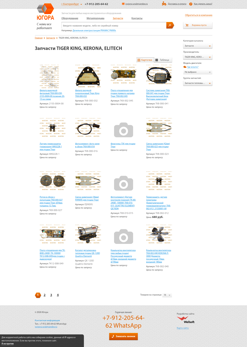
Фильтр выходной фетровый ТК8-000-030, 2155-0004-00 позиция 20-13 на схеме (52, 94)
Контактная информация (47, 320)
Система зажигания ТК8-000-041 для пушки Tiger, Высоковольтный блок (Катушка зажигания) (158, 94)
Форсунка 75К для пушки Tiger (123, 145)
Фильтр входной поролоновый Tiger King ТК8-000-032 (87, 93)
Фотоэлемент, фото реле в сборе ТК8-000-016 (87, 145)
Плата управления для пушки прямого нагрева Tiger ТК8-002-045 (123, 93)
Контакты (136, 18)
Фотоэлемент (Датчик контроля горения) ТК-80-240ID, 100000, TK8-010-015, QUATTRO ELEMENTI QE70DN (123, 203)
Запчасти (118, 18)
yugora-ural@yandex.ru (135, 4)
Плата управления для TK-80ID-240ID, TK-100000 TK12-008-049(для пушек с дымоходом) (52, 254)
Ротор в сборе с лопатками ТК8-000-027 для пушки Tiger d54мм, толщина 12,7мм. (51, 201)
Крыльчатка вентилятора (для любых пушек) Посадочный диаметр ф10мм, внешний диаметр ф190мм (123, 256)
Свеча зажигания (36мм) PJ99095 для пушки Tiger (87, 198)
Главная (39, 38)
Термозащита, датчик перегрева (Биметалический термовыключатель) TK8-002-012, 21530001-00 (158, 203)
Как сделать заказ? (203, 4)
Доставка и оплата (177, 4)
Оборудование (69, 18)
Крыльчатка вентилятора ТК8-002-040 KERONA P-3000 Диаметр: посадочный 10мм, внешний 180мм (158, 256)
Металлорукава (95, 18)
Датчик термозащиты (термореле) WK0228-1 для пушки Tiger (51, 147)
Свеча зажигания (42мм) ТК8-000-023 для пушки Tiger (158, 147)
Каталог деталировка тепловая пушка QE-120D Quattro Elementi (87, 253)
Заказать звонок (123, 336)
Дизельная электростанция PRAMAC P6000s (94, 30)
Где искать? (192, 67)
